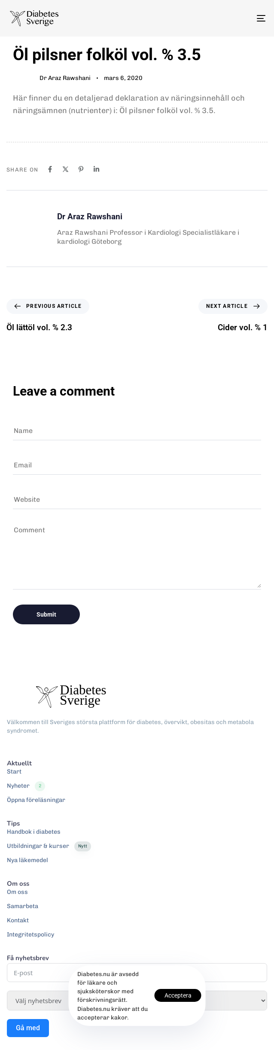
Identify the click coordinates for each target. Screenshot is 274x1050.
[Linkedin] (96, 169)
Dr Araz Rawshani (65, 78)
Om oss (17, 892)
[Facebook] (50, 169)
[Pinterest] (81, 169)
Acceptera (178, 995)
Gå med (28, 1028)
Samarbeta (22, 906)
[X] (65, 169)
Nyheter (26, 786)
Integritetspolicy (30, 934)
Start (14, 771)
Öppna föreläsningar (36, 800)
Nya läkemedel (27, 860)
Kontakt (18, 920)
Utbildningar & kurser (49, 846)
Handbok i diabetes (34, 831)
